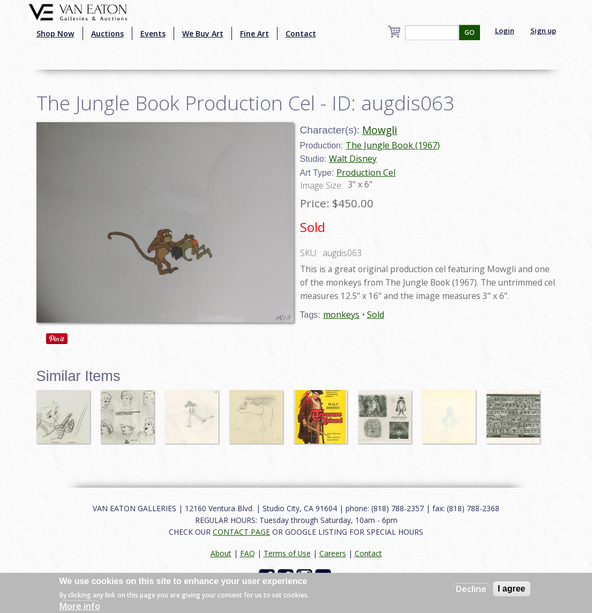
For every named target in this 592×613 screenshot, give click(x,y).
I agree (512, 588)
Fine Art (254, 33)
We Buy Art (202, 33)
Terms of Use (287, 553)
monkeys (341, 314)
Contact (301, 33)
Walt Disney (353, 159)
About (221, 553)
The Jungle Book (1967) (393, 145)
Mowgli (379, 130)
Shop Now (55, 33)
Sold (375, 314)
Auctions (107, 33)
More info (79, 606)
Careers (332, 553)
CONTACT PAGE (241, 532)
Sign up (543, 30)
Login (504, 30)
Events (153, 33)
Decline (471, 589)
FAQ (247, 553)
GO (469, 32)
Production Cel (365, 172)
